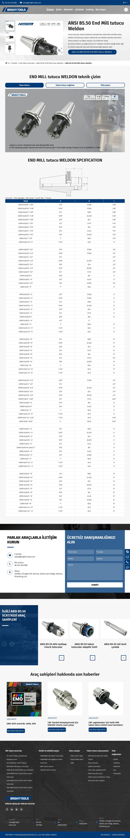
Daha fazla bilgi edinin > (16, 731)
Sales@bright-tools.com (30, 2)
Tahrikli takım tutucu (48, 770)
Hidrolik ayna (12, 759)
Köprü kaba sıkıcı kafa (77, 761)
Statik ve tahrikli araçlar (49, 751)
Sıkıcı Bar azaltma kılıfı (97, 770)
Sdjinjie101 (83, 824)
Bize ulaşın (101, 9)
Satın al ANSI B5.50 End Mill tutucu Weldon (93, 52)
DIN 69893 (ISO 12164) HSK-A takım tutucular (19, 775)
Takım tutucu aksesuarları (98, 751)
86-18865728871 (62, 823)
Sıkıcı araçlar (74, 751)
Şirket (59, 9)
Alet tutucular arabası (96, 781)
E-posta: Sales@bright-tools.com (25, 555)
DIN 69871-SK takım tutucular (18, 766)
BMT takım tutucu (46, 766)
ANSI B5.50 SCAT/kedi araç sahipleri (50, 63)
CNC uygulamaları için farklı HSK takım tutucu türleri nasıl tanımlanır (106, 723)
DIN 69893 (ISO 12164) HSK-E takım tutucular (19, 789)
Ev (9, 63)
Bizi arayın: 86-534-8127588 (21, 563)
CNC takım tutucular (27, 63)
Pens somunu (93, 763)
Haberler (116, 766)
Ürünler (50, 9)
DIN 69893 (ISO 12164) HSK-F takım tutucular (19, 782)
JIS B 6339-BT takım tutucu (17, 763)
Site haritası (105, 835)
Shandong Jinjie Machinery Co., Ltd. (28, 835)
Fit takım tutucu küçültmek (17, 756)
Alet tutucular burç (95, 773)
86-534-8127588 (9, 2)
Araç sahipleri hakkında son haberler (65, 674)
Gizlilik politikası (118, 835)
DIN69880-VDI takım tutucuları (51, 756)
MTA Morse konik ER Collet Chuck (98, 757)
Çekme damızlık (94, 766)
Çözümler (79, 9)
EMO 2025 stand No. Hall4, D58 (21, 723)
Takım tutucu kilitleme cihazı (99, 777)
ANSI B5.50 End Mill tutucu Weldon (78, 63)
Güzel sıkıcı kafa (77, 756)
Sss (114, 770)
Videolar (116, 763)
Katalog (90, 9)
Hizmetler (68, 9)
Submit (95, 585)
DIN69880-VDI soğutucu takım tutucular (51, 761)
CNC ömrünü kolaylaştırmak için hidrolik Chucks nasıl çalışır (63, 723)
